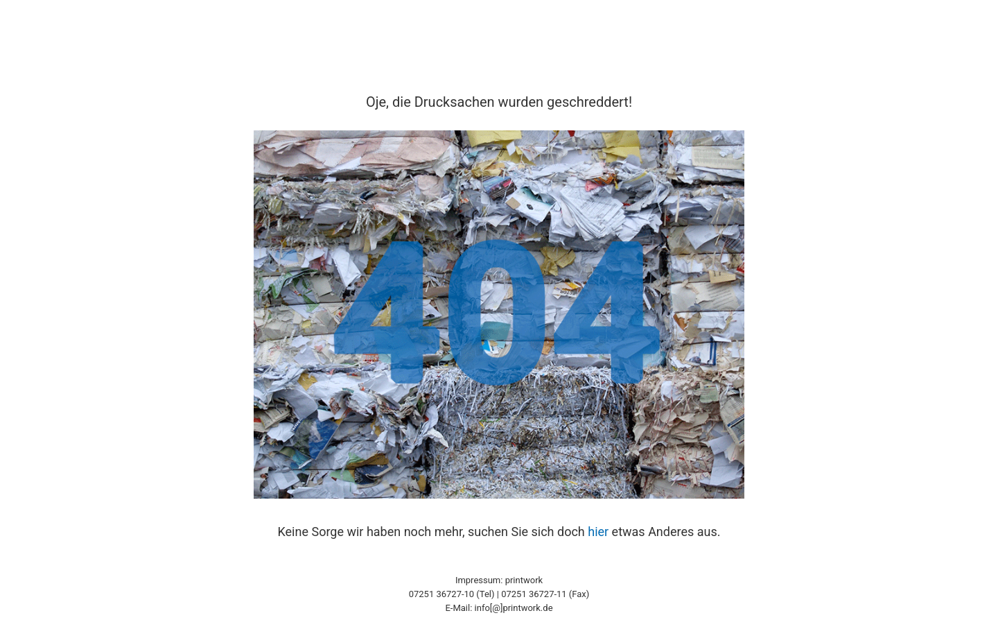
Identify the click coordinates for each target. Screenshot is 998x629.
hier (598, 531)
